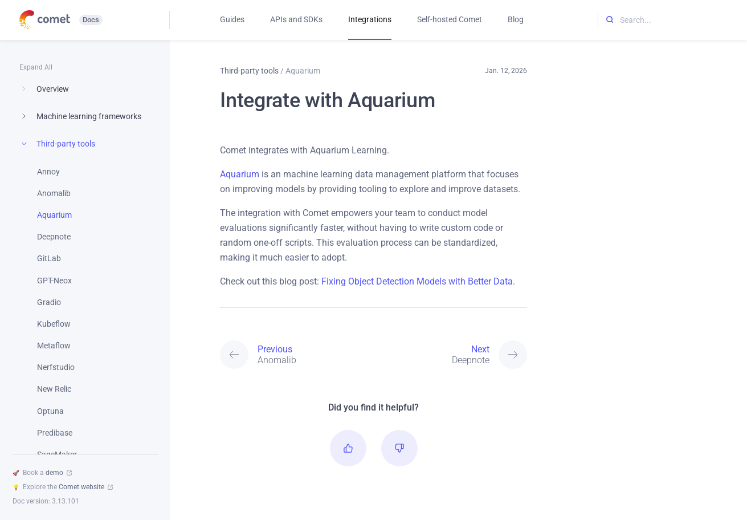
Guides (232, 19)
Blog (516, 19)
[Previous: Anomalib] (296, 354)
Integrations (369, 19)
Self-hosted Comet (449, 19)
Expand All (35, 67)
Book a (42, 473)
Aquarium (239, 174)
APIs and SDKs (296, 19)
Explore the (63, 487)
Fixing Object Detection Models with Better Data (417, 281)
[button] (348, 448)
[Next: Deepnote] (450, 354)
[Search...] (672, 20)
